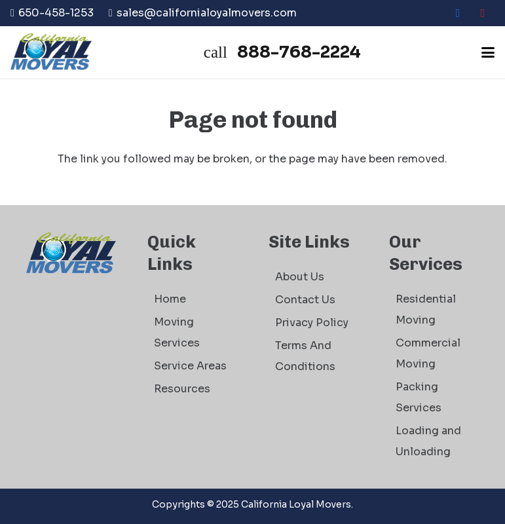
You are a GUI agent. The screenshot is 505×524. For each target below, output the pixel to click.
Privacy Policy (311, 322)
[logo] (51, 52)
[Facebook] (458, 13)
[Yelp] (483, 13)
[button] (488, 52)
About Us (299, 277)
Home (170, 299)
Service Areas (190, 366)
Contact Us (305, 300)
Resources (182, 389)
